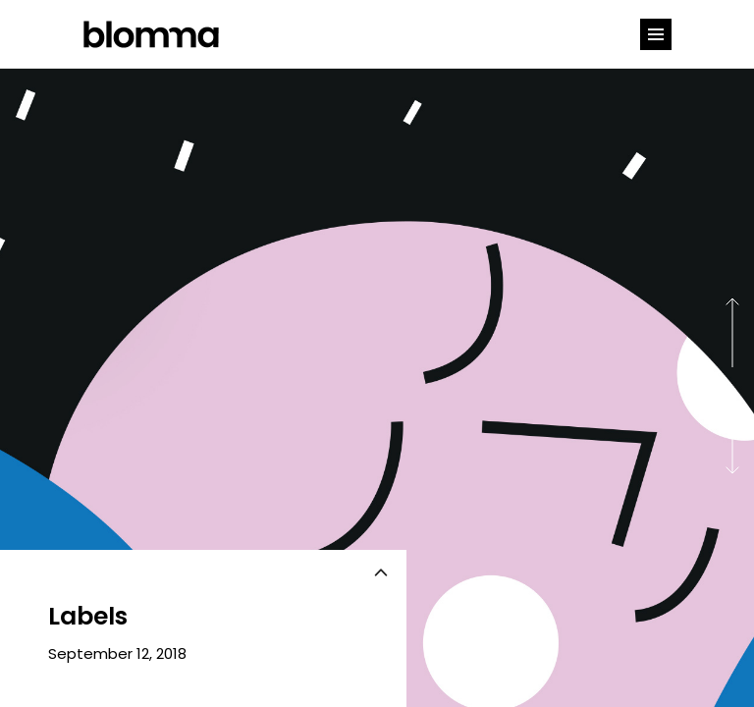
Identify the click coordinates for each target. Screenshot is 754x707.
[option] (377, 388)
